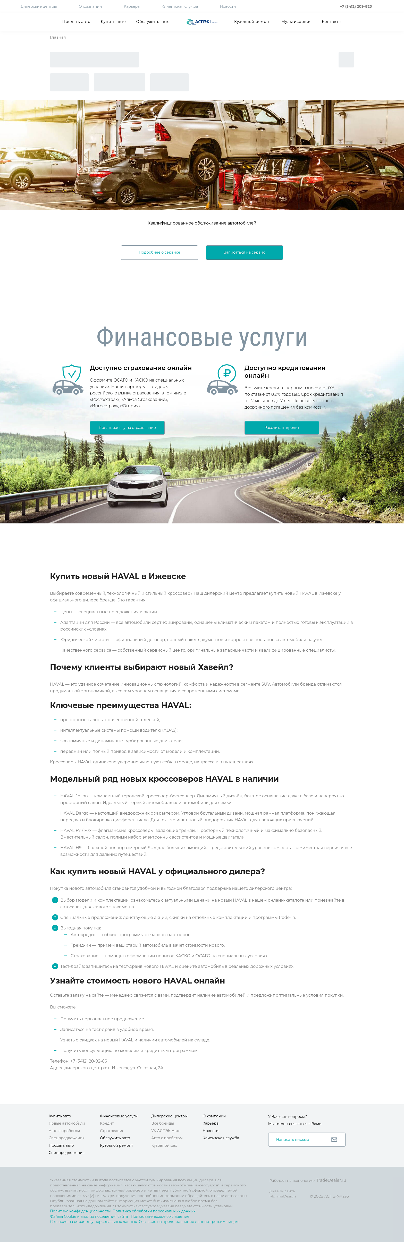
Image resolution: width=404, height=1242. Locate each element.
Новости (228, 6)
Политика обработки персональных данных (154, 1211)
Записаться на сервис (244, 252)
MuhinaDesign (283, 1196)
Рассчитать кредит (281, 427)
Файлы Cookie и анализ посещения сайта (89, 1216)
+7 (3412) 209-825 (356, 6)
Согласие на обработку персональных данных (93, 1221)
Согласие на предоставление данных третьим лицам (189, 1221)
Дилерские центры (39, 6)
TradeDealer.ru (331, 1180)
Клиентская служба (180, 6)
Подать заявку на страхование (127, 427)
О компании (90, 6)
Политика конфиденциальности (80, 1211)
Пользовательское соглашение (160, 1216)
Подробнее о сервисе (159, 252)
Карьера (132, 6)
